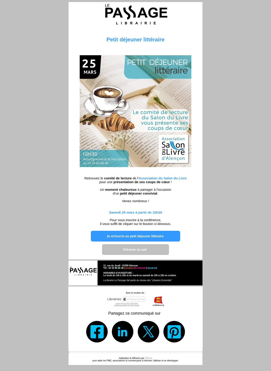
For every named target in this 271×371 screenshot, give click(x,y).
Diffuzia (148, 358)
